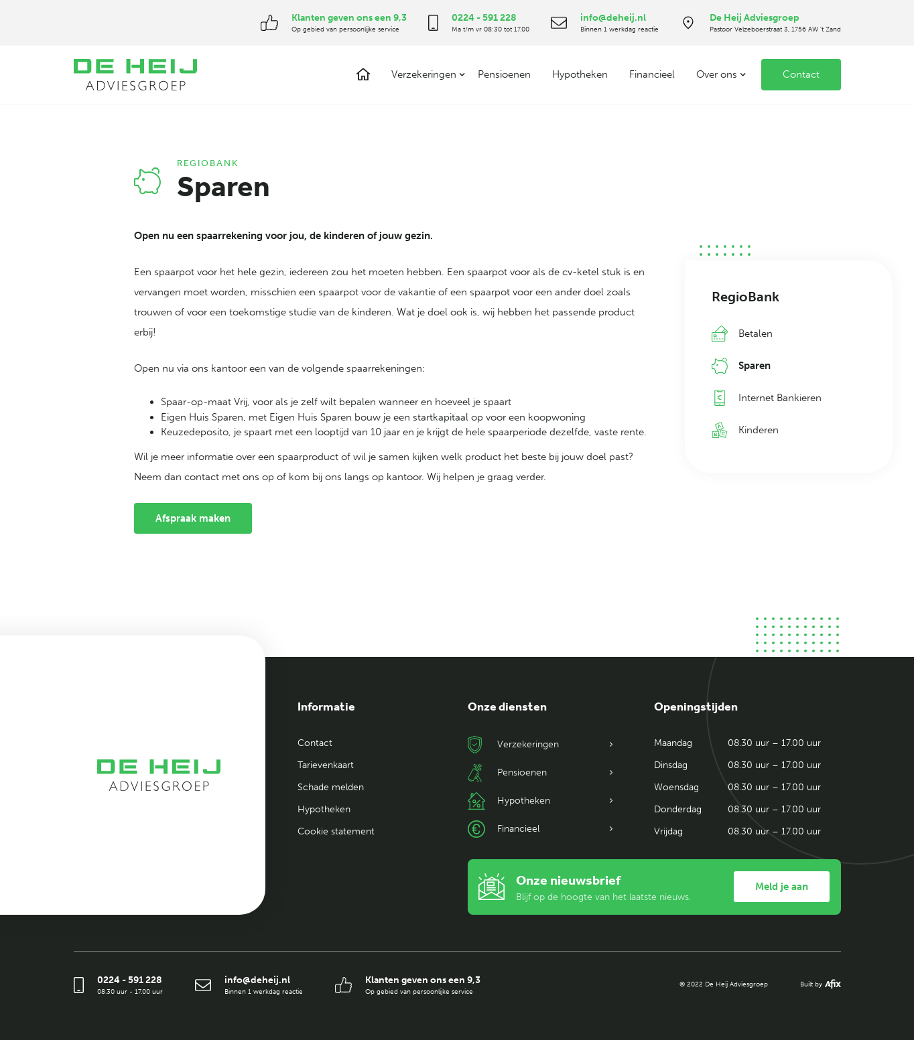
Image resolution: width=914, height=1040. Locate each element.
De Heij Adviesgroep (754, 17)
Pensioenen (504, 74)
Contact (801, 74)
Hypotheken (580, 74)
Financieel (652, 74)
